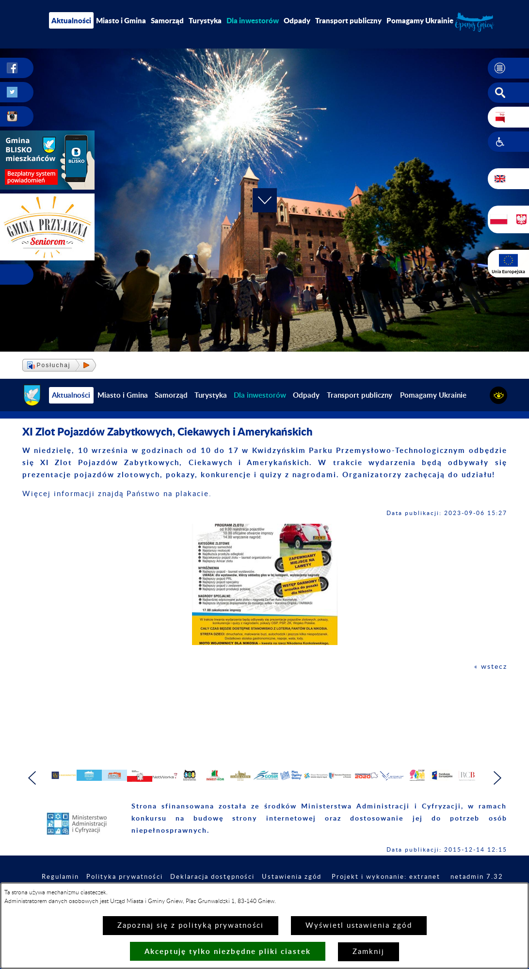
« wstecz (490, 666)
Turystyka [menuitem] (205, 20)
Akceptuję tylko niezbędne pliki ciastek (227, 951)
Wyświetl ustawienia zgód (358, 925)
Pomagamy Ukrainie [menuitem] (419, 20)
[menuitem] (252, 20)
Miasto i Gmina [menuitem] (121, 20)
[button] (508, 68)
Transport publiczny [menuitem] (348, 20)
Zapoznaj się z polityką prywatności (190, 925)
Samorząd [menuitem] (167, 20)
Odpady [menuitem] (297, 20)
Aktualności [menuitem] (71, 20)
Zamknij (369, 951)
